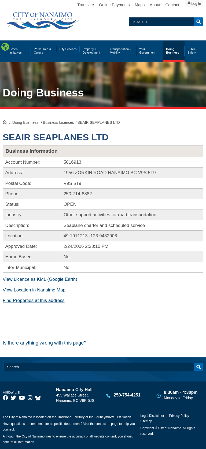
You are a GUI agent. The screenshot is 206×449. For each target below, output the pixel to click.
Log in (193, 5)
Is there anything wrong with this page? (44, 343)
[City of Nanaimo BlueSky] (39, 398)
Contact (165, 4)
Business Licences (58, 122)
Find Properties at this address (34, 300)
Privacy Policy (179, 416)
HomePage (5, 122)
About (147, 4)
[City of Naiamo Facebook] (5, 398)
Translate (78, 4)
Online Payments (106, 4)
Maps (132, 4)
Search (198, 21)
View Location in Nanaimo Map (34, 290)
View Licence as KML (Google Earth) (40, 279)
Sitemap (146, 421)
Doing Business (43, 93)
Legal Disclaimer (152, 416)
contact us (102, 424)
